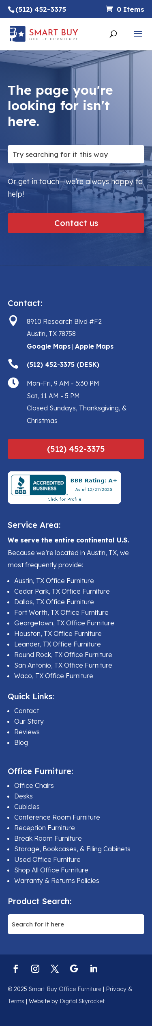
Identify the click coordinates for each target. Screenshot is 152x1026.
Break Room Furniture (48, 838)
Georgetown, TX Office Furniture (64, 623)
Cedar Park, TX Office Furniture (62, 591)
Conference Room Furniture (57, 817)
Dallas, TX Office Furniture (54, 602)
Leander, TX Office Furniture (57, 644)
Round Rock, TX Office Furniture (63, 655)
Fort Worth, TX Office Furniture (61, 612)
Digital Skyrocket (82, 1001)
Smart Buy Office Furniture (65, 989)
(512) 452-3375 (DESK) (63, 364)
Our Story (29, 721)
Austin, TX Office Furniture (54, 581)
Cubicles (27, 807)
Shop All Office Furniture (51, 870)
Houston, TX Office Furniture (58, 633)
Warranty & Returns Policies (56, 880)
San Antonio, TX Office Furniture (63, 665)
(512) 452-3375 (76, 449)
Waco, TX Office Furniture (53, 676)
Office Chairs (34, 785)
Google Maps (49, 346)
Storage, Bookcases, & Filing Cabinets (72, 849)
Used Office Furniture (47, 859)
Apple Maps (94, 346)
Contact (26, 711)
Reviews (27, 732)
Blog (21, 742)
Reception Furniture (44, 828)
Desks (23, 796)
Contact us (76, 223)
